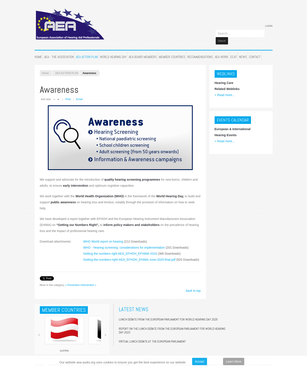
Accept (199, 361)
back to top (193, 286)
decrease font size (54, 95)
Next (105, 330)
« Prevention (72, 280)
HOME (38, 52)
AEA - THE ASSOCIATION (59, 52)
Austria (64, 346)
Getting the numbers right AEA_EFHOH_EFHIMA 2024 (132, 249)
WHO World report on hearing (115, 237)
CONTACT (254, 52)
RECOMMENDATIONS (200, 52)
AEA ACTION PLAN (87, 52)
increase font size (58, 95)
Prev (39, 330)
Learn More (233, 361)
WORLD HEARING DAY (113, 52)
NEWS (243, 52)
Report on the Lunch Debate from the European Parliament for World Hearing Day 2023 (172, 326)
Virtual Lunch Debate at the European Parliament (152, 337)
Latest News (133, 305)
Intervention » (88, 280)
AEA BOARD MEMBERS (143, 52)
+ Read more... (225, 90)
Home (45, 68)
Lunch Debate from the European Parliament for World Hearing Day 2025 (168, 315)
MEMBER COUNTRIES (172, 52)
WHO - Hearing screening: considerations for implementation (135, 243)
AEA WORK (221, 52)
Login (268, 26)
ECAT (233, 52)
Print (68, 94)
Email (79, 94)
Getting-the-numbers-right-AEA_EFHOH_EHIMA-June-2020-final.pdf (141, 255)
